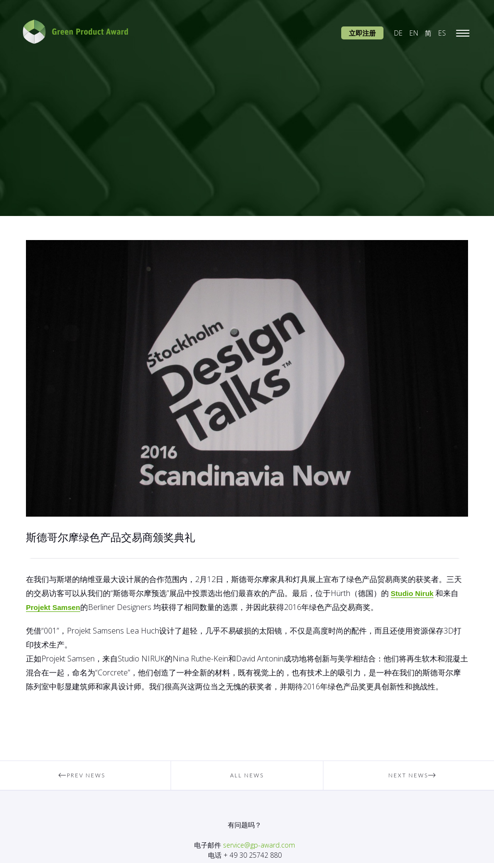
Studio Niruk (412, 593)
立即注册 (362, 33)
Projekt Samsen (53, 607)
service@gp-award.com (259, 845)
